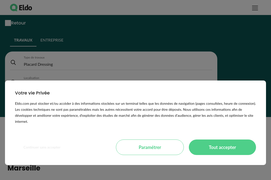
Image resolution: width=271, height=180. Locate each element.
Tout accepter (222, 147)
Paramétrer (150, 147)
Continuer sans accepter (41, 147)
